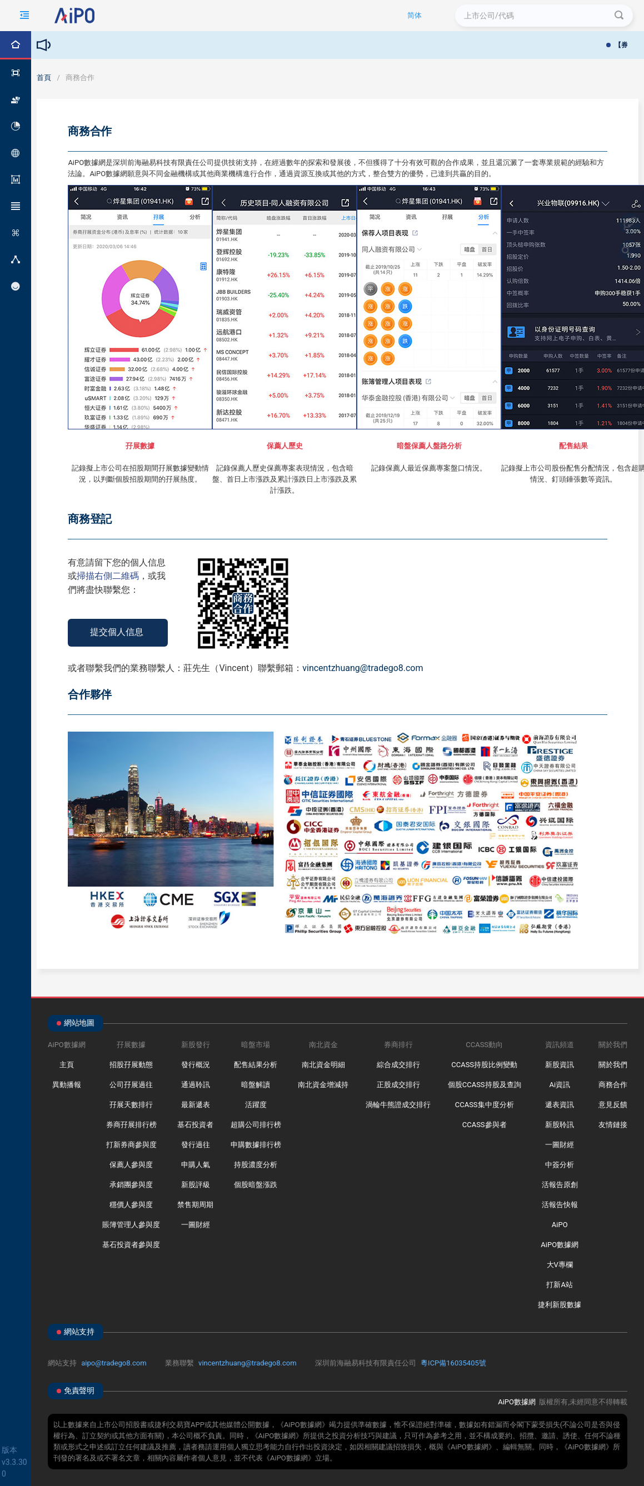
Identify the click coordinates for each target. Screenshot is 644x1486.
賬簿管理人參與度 (131, 1224)
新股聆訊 (559, 1124)
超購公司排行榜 (256, 1124)
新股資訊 (559, 1064)
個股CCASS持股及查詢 (484, 1084)
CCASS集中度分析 (484, 1104)
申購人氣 (195, 1164)
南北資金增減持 (323, 1084)
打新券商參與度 (131, 1144)
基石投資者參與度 (131, 1244)
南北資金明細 (323, 1064)
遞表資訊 (559, 1104)
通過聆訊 (195, 1084)
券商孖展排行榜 (131, 1124)
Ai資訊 (559, 1084)
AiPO (560, 1224)
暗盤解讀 (255, 1084)
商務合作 (612, 1084)
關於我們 (612, 1064)
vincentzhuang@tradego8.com (247, 1363)
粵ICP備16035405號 (453, 1363)
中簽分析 (559, 1164)
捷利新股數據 (559, 1304)
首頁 (44, 77)
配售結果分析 (255, 1064)
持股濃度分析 (255, 1164)
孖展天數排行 (131, 1104)
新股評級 (195, 1184)
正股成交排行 (398, 1084)
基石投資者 (195, 1124)
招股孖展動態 (131, 1064)
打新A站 (559, 1284)
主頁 (66, 1064)
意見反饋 (612, 1104)
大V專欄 (560, 1264)
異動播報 (66, 1084)
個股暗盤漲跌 (255, 1184)
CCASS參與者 (484, 1124)
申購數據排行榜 (256, 1144)
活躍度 (256, 1104)
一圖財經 (195, 1224)
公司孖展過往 (131, 1084)
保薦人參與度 (131, 1164)
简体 (414, 15)
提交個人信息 (116, 632)
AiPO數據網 (559, 1244)
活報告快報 (560, 1204)
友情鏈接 (612, 1124)
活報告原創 (560, 1184)
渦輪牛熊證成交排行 (398, 1104)
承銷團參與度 (131, 1184)
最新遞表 (195, 1104)
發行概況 (195, 1064)
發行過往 (195, 1144)
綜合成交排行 (398, 1064)
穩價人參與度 (131, 1204)
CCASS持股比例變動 (484, 1064)
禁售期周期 (195, 1204)
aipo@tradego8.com (113, 1363)
